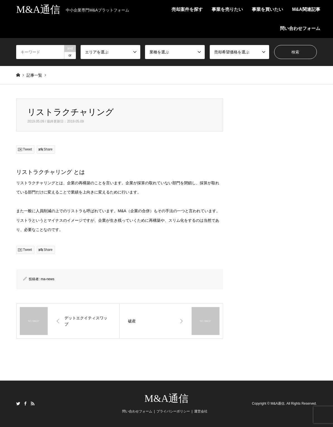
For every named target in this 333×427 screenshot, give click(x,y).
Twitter (18, 403)
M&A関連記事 (306, 9)
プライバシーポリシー (173, 411)
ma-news (47, 279)
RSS (33, 403)
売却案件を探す (187, 9)
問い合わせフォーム (300, 28)
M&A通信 (166, 398)
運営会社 (200, 411)
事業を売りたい (227, 9)
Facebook (25, 403)
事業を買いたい (267, 9)
